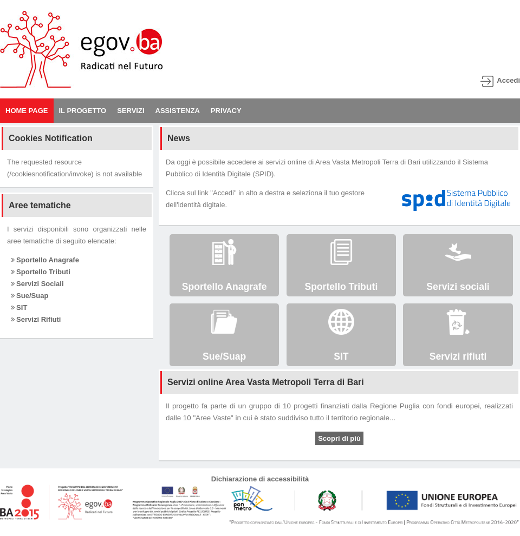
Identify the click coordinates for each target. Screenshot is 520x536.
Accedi (508, 80)
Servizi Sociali (37, 284)
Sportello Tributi (40, 272)
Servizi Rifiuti (36, 319)
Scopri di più (339, 438)
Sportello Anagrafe (45, 260)
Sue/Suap (30, 296)
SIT (19, 307)
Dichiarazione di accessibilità (260, 479)
